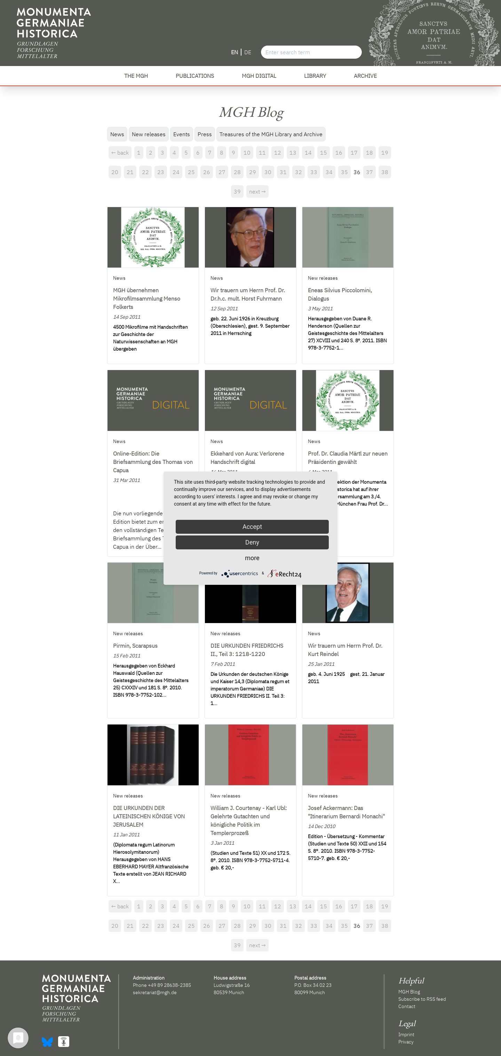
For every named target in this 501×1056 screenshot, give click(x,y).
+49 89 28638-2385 (169, 985)
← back (120, 152)
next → (257, 191)
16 (338, 152)
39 (237, 191)
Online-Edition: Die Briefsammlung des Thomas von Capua (153, 462)
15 (323, 152)
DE (247, 52)
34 (329, 172)
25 (191, 172)
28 (237, 172)
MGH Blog (409, 992)
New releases (149, 134)
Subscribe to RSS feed (422, 999)
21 (130, 172)
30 (267, 172)
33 (313, 172)
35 (344, 172)
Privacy (406, 1042)
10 (247, 152)
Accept (252, 526)
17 (354, 152)
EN (234, 52)
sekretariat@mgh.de (155, 992)
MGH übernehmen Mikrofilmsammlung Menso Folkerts (146, 298)
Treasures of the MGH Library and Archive (271, 134)
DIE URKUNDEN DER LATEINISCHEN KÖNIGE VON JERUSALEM (149, 816)
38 (384, 172)
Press (205, 134)
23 (160, 172)
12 (277, 152)
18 (369, 152)
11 (262, 152)
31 (283, 172)
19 (384, 152)
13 (292, 152)
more (252, 558)
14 (308, 152)
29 (252, 172)
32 (298, 172)
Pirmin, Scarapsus (135, 645)
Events (181, 134)
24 (176, 172)
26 (206, 172)
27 (221, 172)
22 (145, 172)
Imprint (406, 1034)
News (117, 134)
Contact (406, 1006)
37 (369, 172)
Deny (252, 542)
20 (114, 172)
